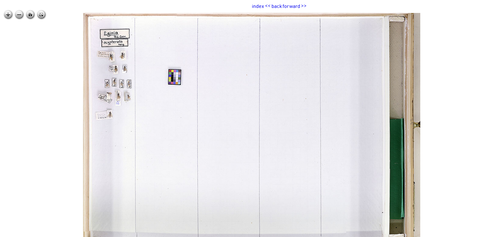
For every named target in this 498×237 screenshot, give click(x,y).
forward (291, 6)
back (276, 6)
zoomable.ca (485, 232)
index (258, 6)
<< (268, 6)
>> (304, 6)
